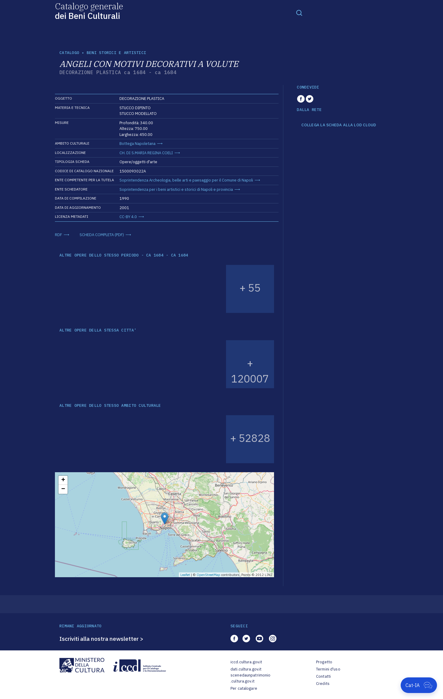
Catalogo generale (89, 11)
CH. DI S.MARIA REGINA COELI (146, 152)
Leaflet (185, 575)
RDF (58, 234)
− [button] (63, 489)
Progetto (324, 661)
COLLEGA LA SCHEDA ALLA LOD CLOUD (338, 125)
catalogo (69, 52)
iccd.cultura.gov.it (246, 661)
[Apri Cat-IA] (419, 685)
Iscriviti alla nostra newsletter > (101, 638)
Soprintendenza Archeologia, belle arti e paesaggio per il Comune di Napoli (186, 180)
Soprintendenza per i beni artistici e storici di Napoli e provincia (176, 189)
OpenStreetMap (208, 575)
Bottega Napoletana (137, 143)
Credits (323, 683)
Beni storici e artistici (116, 52)
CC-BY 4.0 (128, 216)
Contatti (323, 676)
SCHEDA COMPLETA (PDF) (102, 234)
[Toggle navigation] (299, 12)
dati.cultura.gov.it (246, 669)
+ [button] (63, 480)
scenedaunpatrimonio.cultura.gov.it (250, 678)
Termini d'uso (328, 669)
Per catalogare (244, 688)
